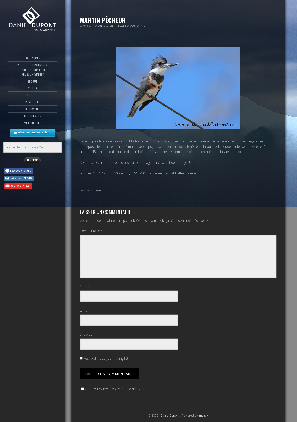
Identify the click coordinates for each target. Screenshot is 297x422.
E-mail (85, 310)
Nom (85, 286)
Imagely (203, 415)
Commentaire (91, 230)
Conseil (98, 190)
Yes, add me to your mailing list (104, 358)
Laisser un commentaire (131, 25)
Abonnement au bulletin (32, 133)
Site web (86, 334)
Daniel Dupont (32, 19)
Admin (32, 160)
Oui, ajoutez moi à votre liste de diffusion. (112, 389)
